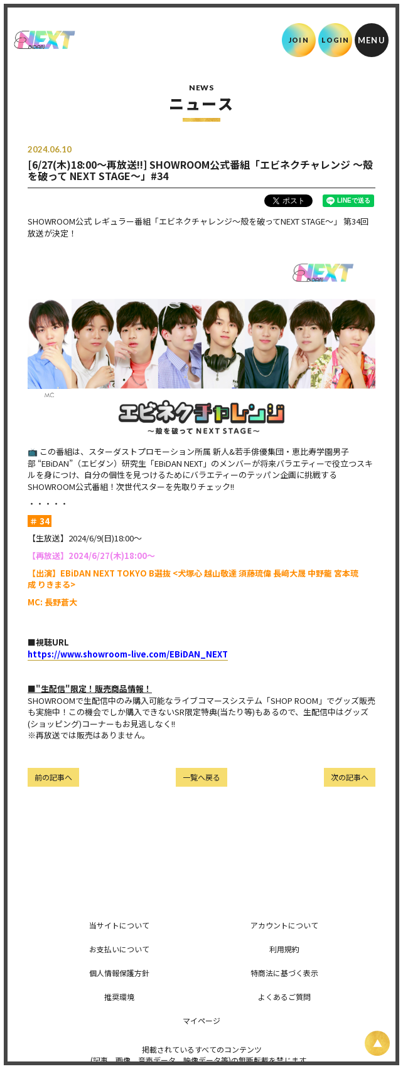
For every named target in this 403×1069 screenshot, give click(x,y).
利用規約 (284, 949)
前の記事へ (53, 777)
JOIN (298, 40)
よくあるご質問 (284, 996)
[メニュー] (372, 40)
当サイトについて (119, 925)
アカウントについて (284, 925)
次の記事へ (349, 777)
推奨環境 (119, 996)
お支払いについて (119, 949)
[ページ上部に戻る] (377, 1043)
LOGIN (335, 40)
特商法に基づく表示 (284, 972)
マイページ (201, 1020)
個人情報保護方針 (119, 972)
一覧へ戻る (201, 777)
